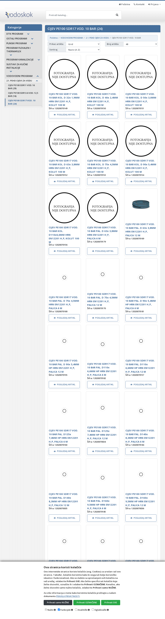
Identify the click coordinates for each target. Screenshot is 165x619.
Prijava (153, 4)
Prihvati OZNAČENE (87, 602)
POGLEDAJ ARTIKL (64, 114)
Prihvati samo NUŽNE (58, 602)
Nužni (50, 609)
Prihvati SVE (110, 602)
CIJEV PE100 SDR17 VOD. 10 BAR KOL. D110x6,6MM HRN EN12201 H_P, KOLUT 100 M (64, 235)
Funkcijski (65, 609)
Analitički (82, 609)
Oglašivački (100, 609)
